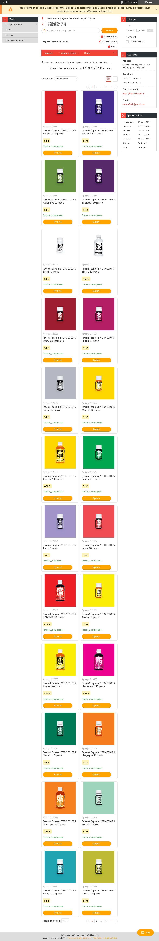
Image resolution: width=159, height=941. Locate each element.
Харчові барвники (75, 62)
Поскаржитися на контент (79, 938)
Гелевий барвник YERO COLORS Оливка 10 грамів (98, 892)
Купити (58, 152)
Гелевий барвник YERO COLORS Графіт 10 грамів (59, 408)
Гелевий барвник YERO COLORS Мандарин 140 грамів (59, 823)
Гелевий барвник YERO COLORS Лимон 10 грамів (98, 616)
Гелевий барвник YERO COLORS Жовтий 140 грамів (59, 477)
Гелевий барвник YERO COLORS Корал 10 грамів (98, 546)
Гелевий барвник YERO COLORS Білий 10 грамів (59, 270)
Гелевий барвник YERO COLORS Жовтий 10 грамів (98, 408)
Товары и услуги (14, 24)
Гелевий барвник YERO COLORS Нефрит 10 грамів (59, 892)
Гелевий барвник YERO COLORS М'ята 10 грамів (98, 823)
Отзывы (9, 34)
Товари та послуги (55, 62)
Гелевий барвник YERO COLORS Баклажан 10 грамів (98, 201)
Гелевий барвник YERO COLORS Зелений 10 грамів (98, 477)
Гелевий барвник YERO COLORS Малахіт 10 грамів (59, 754)
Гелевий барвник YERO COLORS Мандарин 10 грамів (98, 754)
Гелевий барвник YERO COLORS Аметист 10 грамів (98, 132)
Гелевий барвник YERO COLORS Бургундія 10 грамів (59, 339)
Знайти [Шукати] (109, 30)
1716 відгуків (130, 2)
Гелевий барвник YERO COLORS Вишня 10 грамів (98, 339)
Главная (49, 53)
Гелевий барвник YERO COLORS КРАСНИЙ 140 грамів (59, 616)
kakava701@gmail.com (134, 104)
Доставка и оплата (15, 40)
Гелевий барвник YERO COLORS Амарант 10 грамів (59, 132)
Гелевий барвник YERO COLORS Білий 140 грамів (98, 270)
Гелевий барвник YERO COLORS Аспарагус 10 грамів (59, 201)
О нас (8, 29)
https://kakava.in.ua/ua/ (134, 93)
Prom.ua (95, 935)
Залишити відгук (110, 41)
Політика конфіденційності (105, 938)
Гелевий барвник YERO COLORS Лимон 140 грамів (59, 685)
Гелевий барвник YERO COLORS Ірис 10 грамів (59, 546)
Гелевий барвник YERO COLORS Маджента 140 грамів (98, 685)
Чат (145, 932)
